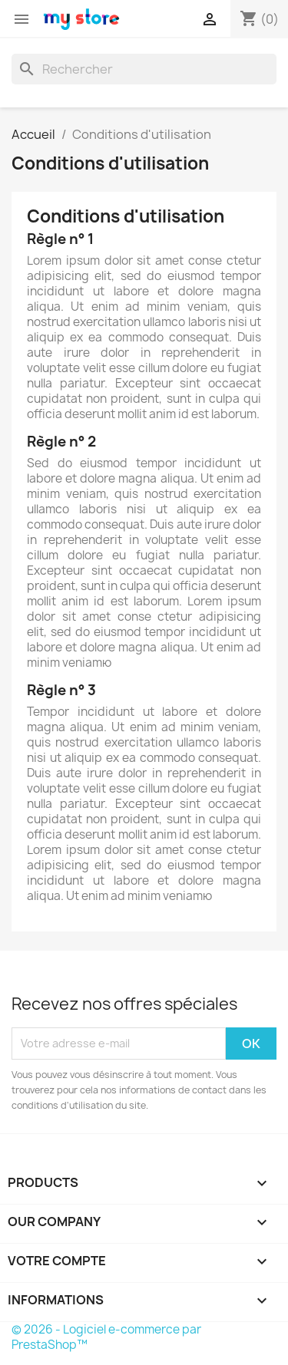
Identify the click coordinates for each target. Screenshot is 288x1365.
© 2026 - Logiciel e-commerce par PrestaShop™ (106, 1337)
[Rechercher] (144, 69)
